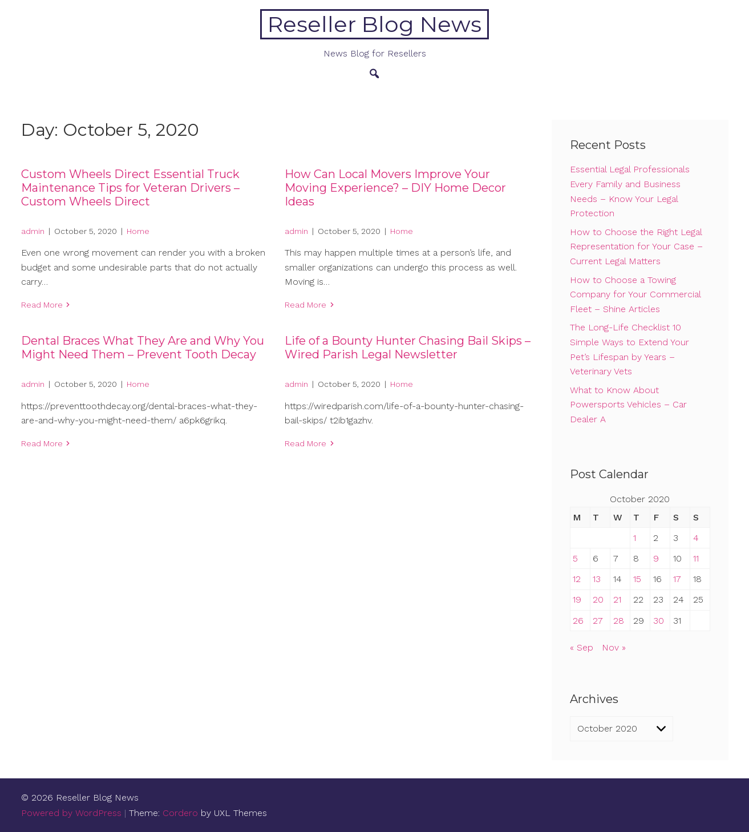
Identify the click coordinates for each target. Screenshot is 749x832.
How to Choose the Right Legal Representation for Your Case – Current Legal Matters (636, 246)
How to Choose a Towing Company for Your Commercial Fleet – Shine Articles (635, 294)
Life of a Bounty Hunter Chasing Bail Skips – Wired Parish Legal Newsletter (408, 347)
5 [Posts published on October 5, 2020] (575, 558)
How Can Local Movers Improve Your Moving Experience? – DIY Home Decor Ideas (395, 187)
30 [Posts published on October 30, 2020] (658, 620)
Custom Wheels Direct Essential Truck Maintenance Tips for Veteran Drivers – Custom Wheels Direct (130, 187)
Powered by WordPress (71, 812)
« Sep (581, 647)
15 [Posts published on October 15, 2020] (637, 578)
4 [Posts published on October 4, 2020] (696, 537)
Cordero (180, 812)
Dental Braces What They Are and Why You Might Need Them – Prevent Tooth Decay (142, 347)
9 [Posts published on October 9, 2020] (656, 558)
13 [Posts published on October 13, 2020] (597, 578)
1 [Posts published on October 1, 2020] (634, 537)
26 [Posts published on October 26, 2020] (578, 620)
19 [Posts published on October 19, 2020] (577, 599)
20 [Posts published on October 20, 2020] (598, 599)
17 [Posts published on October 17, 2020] (677, 578)
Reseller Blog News (374, 24)
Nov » (614, 647)
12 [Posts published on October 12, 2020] (577, 578)
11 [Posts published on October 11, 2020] (696, 558)
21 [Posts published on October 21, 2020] (617, 599)
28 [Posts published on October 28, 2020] (618, 620)
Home (138, 231)
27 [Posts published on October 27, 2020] (598, 620)
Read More (42, 304)
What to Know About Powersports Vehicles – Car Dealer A (628, 405)
